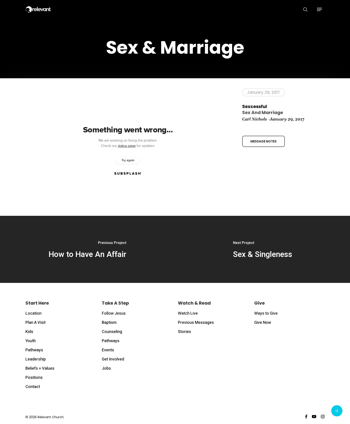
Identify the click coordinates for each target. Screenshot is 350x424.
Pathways (34, 350)
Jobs (106, 368)
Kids (29, 332)
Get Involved (113, 359)
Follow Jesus (114, 313)
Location (33, 313)
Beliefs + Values (39, 368)
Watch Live (188, 313)
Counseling (112, 332)
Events (108, 350)
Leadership (35, 359)
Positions (34, 378)
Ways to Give (266, 313)
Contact (32, 387)
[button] (319, 9)
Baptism (109, 323)
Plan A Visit (35, 323)
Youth (30, 341)
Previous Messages (196, 323)
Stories (184, 332)
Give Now (262, 323)
